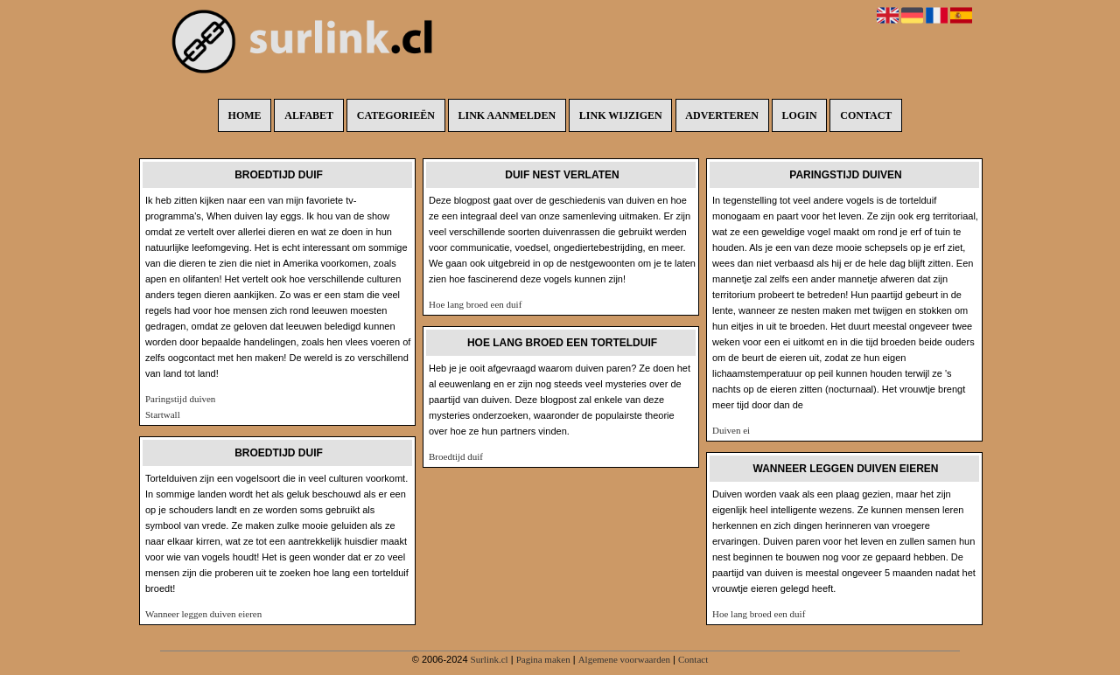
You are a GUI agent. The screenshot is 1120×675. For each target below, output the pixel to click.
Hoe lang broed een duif (475, 304)
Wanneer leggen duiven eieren (203, 614)
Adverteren (722, 115)
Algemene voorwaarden (624, 659)
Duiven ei (731, 430)
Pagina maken (543, 659)
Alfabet (308, 115)
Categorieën (396, 115)
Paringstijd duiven (180, 398)
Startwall (162, 414)
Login (799, 115)
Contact (866, 115)
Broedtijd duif (456, 456)
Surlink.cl (489, 659)
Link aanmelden (507, 115)
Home (245, 115)
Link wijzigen (620, 115)
